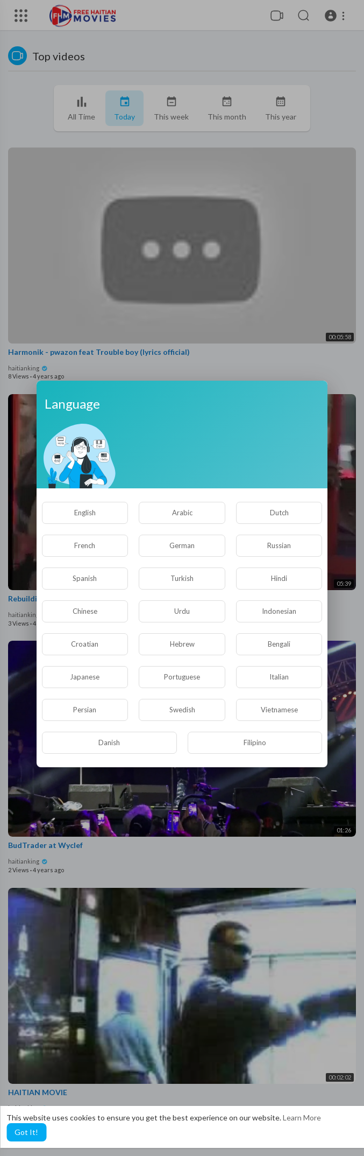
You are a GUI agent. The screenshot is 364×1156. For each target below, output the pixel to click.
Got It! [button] (26, 1132)
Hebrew (182, 644)
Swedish (182, 709)
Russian (279, 545)
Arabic (182, 512)
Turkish (182, 578)
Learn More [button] (302, 1117)
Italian (279, 676)
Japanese (84, 676)
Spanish (85, 578)
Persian (84, 709)
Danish (109, 742)
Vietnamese (279, 709)
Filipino (255, 742)
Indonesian (279, 611)
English (85, 512)
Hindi (279, 578)
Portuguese (182, 676)
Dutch (279, 512)
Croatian (84, 644)
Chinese (85, 611)
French (84, 545)
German (182, 545)
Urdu (182, 611)
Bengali (279, 644)
